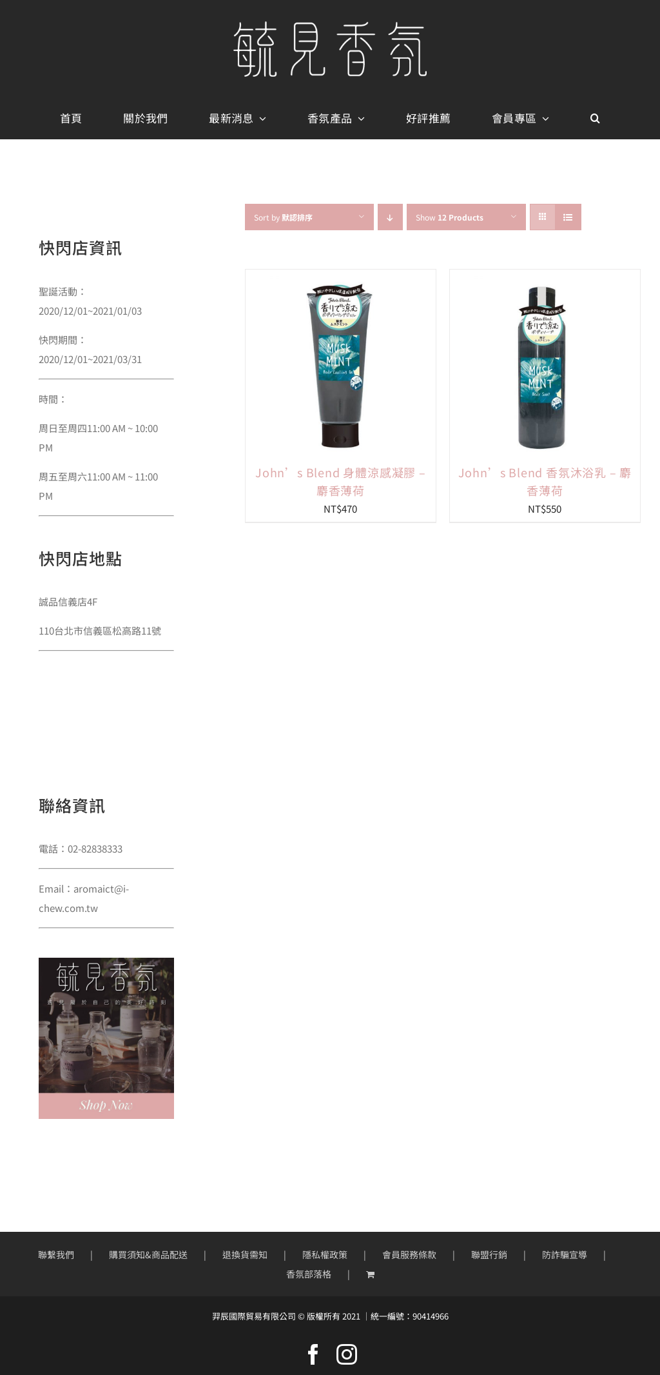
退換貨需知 (244, 1254)
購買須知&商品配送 (148, 1254)
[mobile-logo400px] (330, 26)
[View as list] (568, 217)
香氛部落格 (308, 1273)
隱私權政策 (324, 1254)
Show (449, 217)
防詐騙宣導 (564, 1254)
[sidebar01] (106, 962)
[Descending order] (390, 217)
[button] (595, 118)
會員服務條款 (409, 1254)
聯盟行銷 (489, 1254)
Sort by (283, 217)
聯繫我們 (56, 1254)
